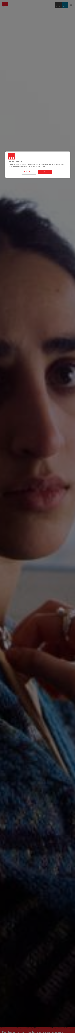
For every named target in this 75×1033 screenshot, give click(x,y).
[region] (37, 165)
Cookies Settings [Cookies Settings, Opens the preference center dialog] (29, 172)
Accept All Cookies (44, 172)
